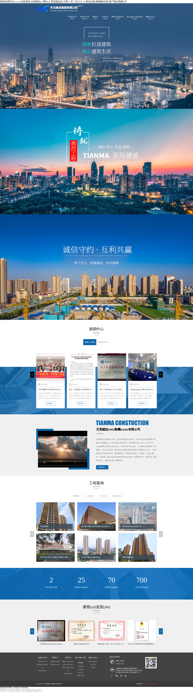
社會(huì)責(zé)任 (68, 664)
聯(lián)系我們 (93, 661)
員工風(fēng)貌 (67, 673)
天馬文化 (105, 18)
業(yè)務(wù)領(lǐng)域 (135, 18)
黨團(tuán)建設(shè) (68, 661)
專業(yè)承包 (116, 496)
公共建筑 (90, 496)
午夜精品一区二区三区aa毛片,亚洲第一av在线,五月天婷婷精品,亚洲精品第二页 (21, 691)
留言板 (93, 667)
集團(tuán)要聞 (90, 342)
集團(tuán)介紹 (42, 661)
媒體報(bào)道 (103, 342)
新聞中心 (95, 18)
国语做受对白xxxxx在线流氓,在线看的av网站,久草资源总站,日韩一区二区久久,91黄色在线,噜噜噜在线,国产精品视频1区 (63, 1)
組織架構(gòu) (42, 670)
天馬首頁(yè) (72, 18)
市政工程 (103, 496)
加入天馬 (93, 664)
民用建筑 (76, 496)
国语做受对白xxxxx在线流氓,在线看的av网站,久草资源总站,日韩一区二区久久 (20, 689)
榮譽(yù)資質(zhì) (118, 18)
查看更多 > (102, 467)
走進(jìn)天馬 (84, 18)
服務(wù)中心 (150, 18)
